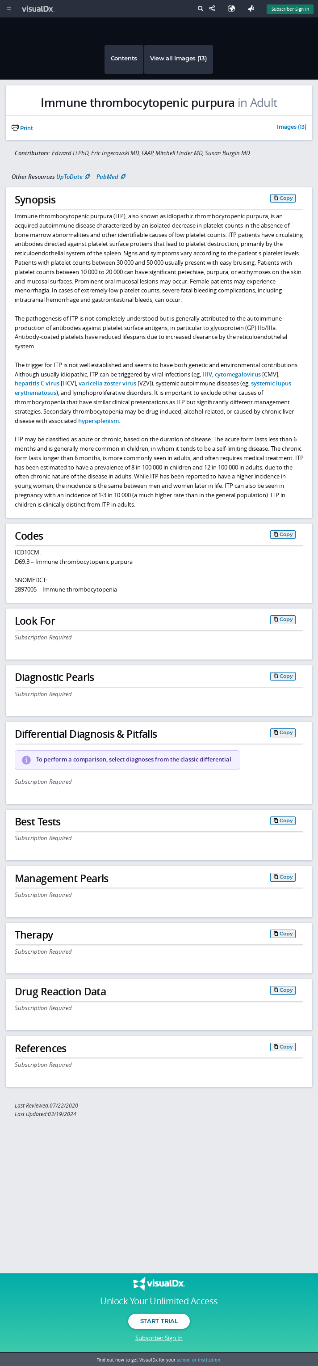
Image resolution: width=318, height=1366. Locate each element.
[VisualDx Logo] (39, 8)
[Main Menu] (8, 8)
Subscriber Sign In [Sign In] (290, 9)
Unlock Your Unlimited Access (159, 1301)
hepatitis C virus (37, 383)
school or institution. (199, 1360)
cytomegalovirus (238, 374)
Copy (286, 198)
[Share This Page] (214, 8)
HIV (207, 374)
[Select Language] (233, 8)
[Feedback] (253, 8)
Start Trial (159, 1320)
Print (22, 128)
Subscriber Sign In (159, 1338)
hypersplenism (98, 421)
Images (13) (291, 127)
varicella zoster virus (107, 383)
